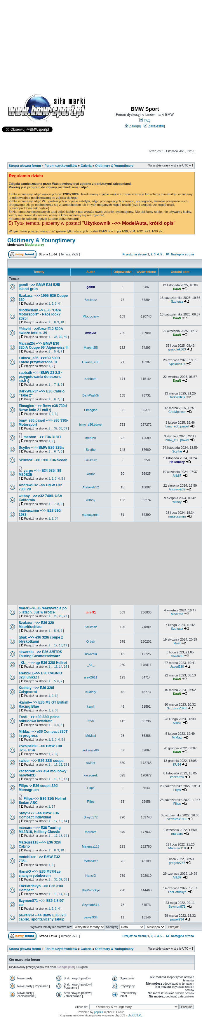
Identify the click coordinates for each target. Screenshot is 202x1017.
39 (60, 337)
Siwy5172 (91, 817)
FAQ (144, 120)
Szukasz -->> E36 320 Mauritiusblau (36, 625)
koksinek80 (91, 750)
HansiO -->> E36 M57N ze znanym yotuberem (39, 873)
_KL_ (91, 665)
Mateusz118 (91, 846)
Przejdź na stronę (134, 254)
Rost (177, 643)
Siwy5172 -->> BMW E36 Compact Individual (39, 815)
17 (55, 645)
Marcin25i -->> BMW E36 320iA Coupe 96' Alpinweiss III (44, 345)
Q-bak (90, 641)
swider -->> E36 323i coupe (41, 761)
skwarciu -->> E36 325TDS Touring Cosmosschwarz (40, 654)
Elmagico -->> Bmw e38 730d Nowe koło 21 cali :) (43, 408)
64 (167, 254)
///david (90, 333)
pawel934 (90, 917)
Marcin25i (91, 347)
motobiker (90, 861)
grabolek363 (177, 349)
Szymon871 (90, 904)
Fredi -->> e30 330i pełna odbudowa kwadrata (39, 719)
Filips (91, 788)
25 (55, 616)
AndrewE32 (90, 487)
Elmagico (90, 410)
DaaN (177, 289)
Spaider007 (177, 364)
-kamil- (90, 706)
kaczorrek (91, 775)
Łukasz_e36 (90, 362)
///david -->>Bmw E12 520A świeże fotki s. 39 (41, 331)
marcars (91, 832)
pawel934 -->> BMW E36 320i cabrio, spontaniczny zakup (42, 917)
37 (55, 428)
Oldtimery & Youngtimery (114, 165)
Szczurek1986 (177, 708)
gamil (90, 287)
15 (65, 666)
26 (60, 616)
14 (60, 666)
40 (65, 337)
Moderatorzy (34, 244)
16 (60, 779)
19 (65, 645)
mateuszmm (91, 514)
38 (55, 337)
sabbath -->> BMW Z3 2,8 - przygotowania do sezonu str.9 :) (40, 377)
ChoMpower (177, 411)
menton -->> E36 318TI (42, 437)
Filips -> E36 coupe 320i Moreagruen (38, 788)
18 (60, 645)
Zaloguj (133, 126)
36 (55, 879)
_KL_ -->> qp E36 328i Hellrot (43, 663)
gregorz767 (177, 863)
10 (62, 322)
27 (65, 616)
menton (90, 438)
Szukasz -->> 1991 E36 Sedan (43, 460)
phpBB (98, 1012)
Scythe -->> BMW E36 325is (41, 448)
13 (55, 666)
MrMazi (91, 735)
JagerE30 (177, 666)
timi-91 (91, 612)
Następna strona (182, 254)
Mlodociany (91, 316)
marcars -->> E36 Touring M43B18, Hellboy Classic (40, 830)
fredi (91, 721)
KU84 (177, 764)
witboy (90, 500)
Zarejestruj (154, 126)
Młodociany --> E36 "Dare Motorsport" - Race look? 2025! (40, 314)
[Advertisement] (101, 44)
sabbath (90, 379)
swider (90, 762)
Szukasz (91, 299)
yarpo (91, 473)
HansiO (90, 875)
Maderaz (177, 614)
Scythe (91, 449)
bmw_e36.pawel (90, 424)
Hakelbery (177, 462)
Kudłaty (90, 692)
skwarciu (90, 654)
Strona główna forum (25, 165)
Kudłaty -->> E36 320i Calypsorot (36, 690)
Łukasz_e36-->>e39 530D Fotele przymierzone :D (39, 360)
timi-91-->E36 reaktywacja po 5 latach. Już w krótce (43, 610)
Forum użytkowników (60, 165)
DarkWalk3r (90, 395)
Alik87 (177, 475)
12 (55, 821)
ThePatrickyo (90, 890)
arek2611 (90, 677)
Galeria (86, 165)
